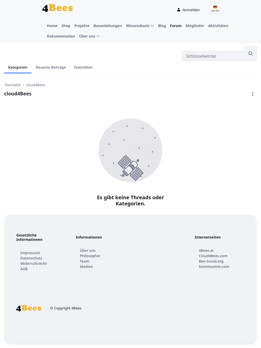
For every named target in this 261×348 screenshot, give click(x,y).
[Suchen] (213, 56)
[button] (253, 94)
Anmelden (188, 9)
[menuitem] (52, 25)
